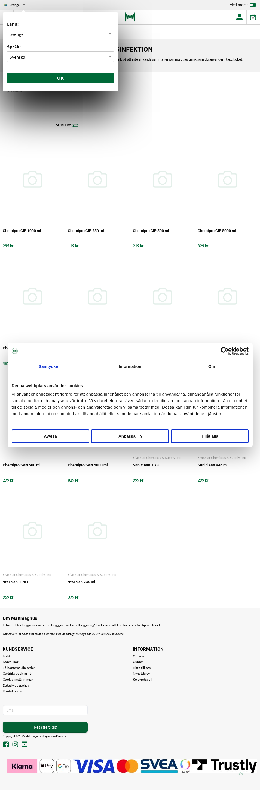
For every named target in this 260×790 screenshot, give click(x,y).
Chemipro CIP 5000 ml (217, 231)
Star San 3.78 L (16, 582)
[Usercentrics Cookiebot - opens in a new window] (225, 351)
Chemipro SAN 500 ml (22, 465)
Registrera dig (45, 727)
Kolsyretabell (142, 679)
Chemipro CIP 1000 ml (22, 231)
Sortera (67, 125)
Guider (138, 662)
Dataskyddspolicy (16, 685)
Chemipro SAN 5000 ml (88, 465)
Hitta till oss (142, 668)
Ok (60, 77)
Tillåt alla (209, 436)
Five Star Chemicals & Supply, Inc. (157, 458)
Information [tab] (130, 366)
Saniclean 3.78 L (147, 465)
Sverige (15, 5)
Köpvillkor (10, 662)
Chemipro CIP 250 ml (86, 231)
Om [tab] (211, 366)
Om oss (138, 656)
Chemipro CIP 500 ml (151, 231)
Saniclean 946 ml (213, 465)
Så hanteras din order (19, 668)
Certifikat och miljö (17, 673)
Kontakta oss (12, 691)
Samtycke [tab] (48, 366)
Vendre (61, 736)
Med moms (242, 6)
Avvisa (50, 436)
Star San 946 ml (81, 582)
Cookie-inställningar (18, 679)
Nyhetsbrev (141, 673)
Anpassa (130, 436)
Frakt (6, 656)
